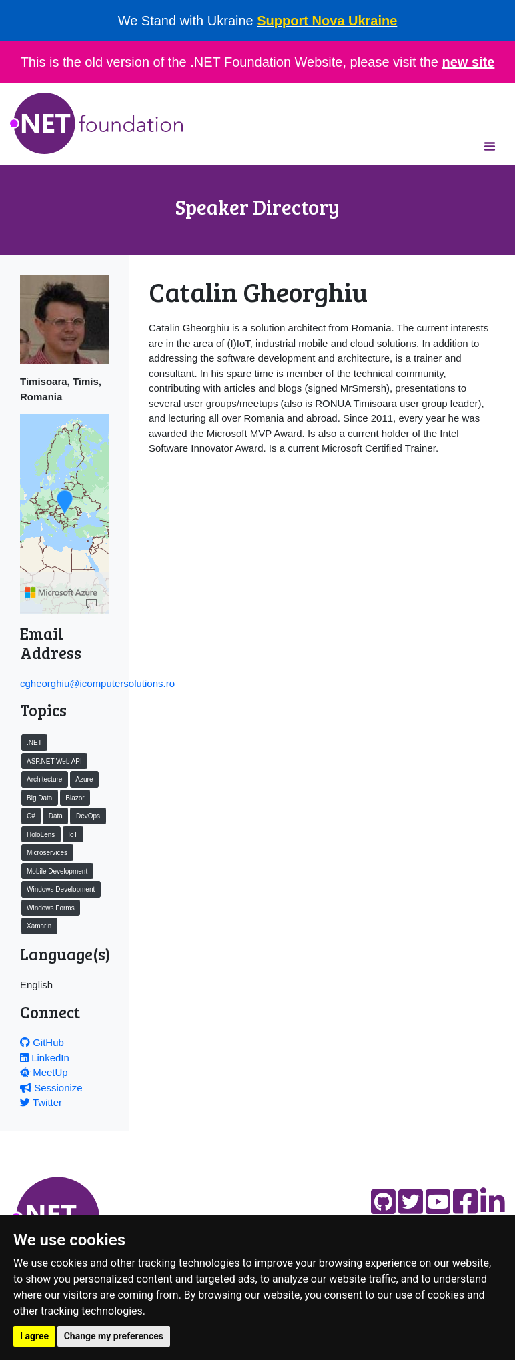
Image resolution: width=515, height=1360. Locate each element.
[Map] (91, 604)
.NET (34, 742)
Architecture (44, 779)
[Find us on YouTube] (438, 1201)
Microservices (47, 852)
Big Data (39, 798)
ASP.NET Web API (54, 761)
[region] (64, 514)
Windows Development (61, 889)
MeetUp (44, 1072)
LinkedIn (44, 1057)
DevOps (88, 816)
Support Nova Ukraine (327, 20)
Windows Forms (51, 908)
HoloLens (41, 834)
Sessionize (51, 1087)
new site (468, 62)
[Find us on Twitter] (410, 1201)
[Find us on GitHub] (383, 1201)
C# (31, 816)
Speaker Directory (257, 206)
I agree (34, 1336)
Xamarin (39, 926)
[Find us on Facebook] (465, 1201)
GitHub (42, 1042)
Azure (84, 779)
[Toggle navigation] (489, 146)
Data (56, 816)
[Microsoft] (61, 592)
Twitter (41, 1102)
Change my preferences (113, 1336)
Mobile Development (57, 871)
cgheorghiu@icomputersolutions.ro (97, 683)
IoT (72, 834)
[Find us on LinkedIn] (492, 1201)
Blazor (74, 798)
